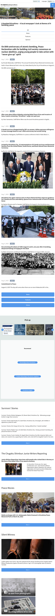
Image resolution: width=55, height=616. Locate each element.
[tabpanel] (8, 330)
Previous (2, 330)
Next (52, 330)
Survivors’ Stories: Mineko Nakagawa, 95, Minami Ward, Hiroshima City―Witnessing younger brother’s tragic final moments (26, 416)
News (28, 294)
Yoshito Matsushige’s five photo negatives (27, 376)
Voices (28, 305)
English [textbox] (49, 1)
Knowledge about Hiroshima (27, 362)
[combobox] (51, 1)
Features (28, 299)
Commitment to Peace (8, 284)
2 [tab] (27, 337)
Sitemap (52, 5)
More (27, 443)
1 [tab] (25, 337)
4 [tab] (29, 337)
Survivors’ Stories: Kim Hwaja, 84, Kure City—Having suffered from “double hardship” (24, 426)
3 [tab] (28, 337)
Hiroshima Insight (27, 390)
